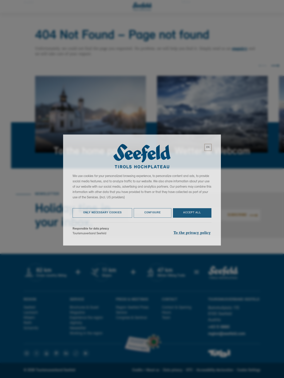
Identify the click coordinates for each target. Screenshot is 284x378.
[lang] (208, 151)
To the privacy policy (192, 236)
